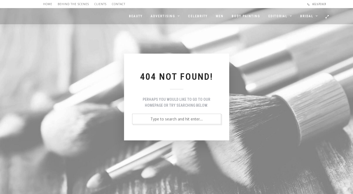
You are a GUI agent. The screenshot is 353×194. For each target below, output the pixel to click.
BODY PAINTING (246, 16)
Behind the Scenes (73, 4)
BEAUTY (136, 16)
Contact (118, 4)
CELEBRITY (198, 16)
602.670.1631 (316, 4)
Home (47, 4)
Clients (100, 4)
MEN (220, 16)
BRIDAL (306, 16)
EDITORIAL (277, 16)
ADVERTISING (163, 16)
